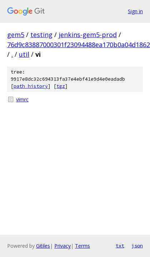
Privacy (62, 245)
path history (31, 86)
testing (41, 34)
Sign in (135, 11)
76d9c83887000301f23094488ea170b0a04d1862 (78, 44)
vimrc (22, 99)
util (24, 54)
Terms (82, 245)
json (137, 245)
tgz (60, 86)
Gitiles (43, 245)
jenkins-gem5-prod (88, 34)
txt (120, 245)
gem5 (15, 34)
